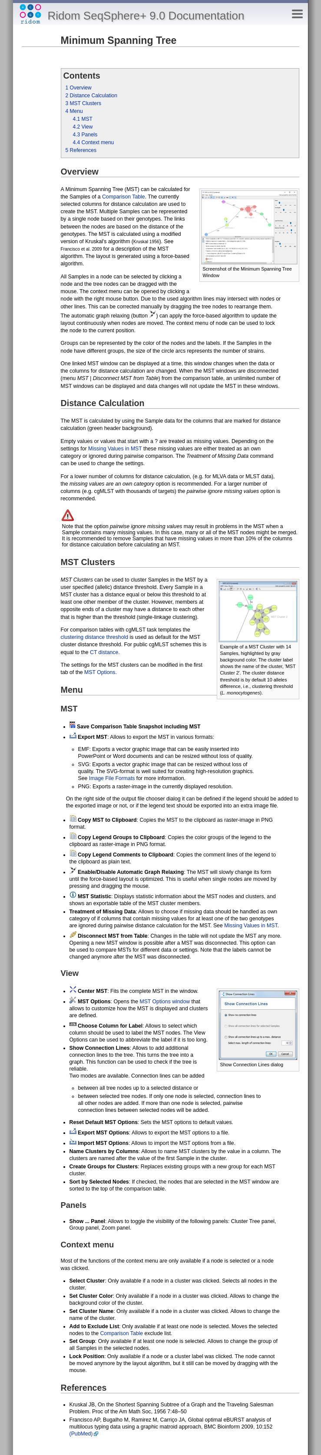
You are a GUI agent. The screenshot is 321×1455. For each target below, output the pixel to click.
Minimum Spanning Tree (119, 40)
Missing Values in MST (115, 449)
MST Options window (164, 1002)
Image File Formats (112, 778)
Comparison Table (123, 197)
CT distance (104, 652)
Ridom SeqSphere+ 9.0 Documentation (146, 15)
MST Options (99, 672)
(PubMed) (81, 1434)
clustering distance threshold (94, 637)
